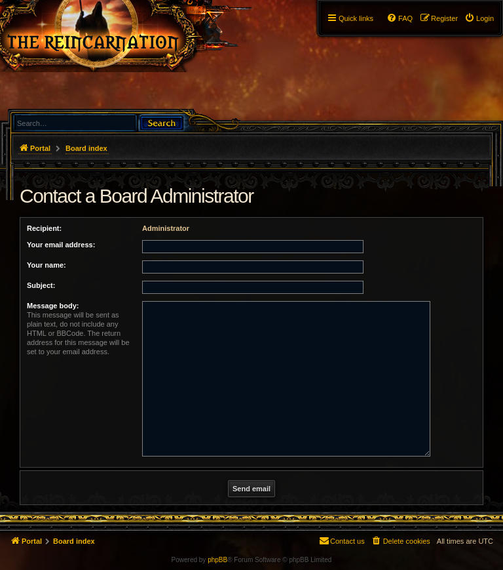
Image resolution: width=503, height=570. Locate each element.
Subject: (41, 285)
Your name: (46, 265)
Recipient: (44, 228)
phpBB (217, 559)
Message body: (53, 306)
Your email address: (61, 245)
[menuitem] (479, 18)
